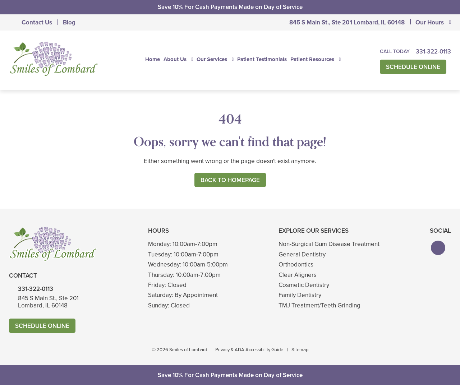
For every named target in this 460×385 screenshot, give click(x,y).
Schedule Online (413, 66)
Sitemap (299, 349)
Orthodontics (296, 264)
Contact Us (37, 22)
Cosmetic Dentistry (304, 284)
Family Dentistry (300, 295)
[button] (438, 248)
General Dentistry (302, 254)
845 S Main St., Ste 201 (347, 22)
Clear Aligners (298, 274)
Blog (69, 22)
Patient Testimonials (262, 59)
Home (152, 59)
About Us (175, 59)
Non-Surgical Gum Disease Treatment (329, 244)
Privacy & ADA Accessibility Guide (249, 349)
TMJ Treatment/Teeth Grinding (319, 305)
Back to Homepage (230, 180)
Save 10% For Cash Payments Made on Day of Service (230, 7)
